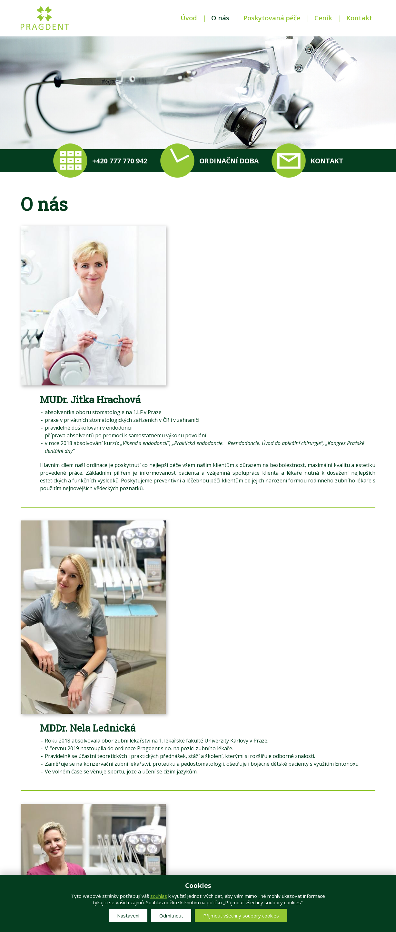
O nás (220, 18)
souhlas (158, 896)
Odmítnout (171, 915)
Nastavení (128, 915)
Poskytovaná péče (271, 18)
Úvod (189, 18)
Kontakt (359, 18)
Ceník (323, 18)
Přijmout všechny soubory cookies (241, 915)
